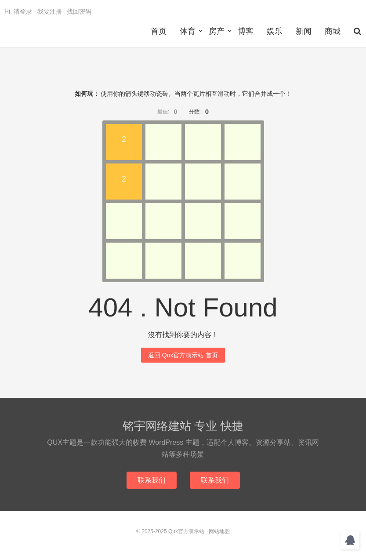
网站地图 (219, 531)
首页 (159, 31)
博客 (246, 31)
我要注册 (49, 11)
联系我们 (152, 480)
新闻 (304, 31)
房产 (217, 31)
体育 (188, 31)
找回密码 (79, 11)
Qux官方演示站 (186, 531)
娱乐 (275, 31)
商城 (333, 31)
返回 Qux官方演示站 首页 (183, 355)
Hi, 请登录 (18, 11)
